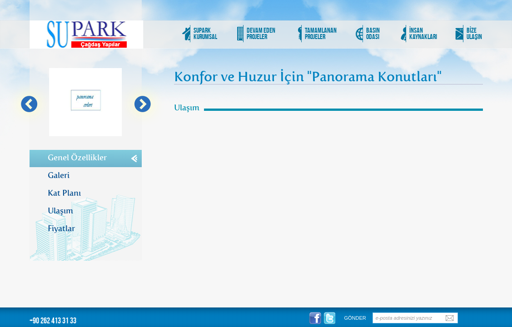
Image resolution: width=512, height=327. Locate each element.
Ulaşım (60, 209)
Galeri (59, 174)
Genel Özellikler (77, 156)
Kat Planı (64, 192)
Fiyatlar (61, 227)
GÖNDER (355, 318)
